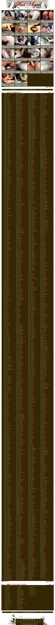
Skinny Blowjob (43, 278)
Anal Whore (6, 214)
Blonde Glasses (7, 453)
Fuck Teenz (19, 604)
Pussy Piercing (43, 126)
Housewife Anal (19, 538)
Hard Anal (18, 483)
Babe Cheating (7, 280)
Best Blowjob (6, 330)
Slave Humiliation (44, 294)
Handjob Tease (19, 482)
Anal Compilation (7, 190)
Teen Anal (42, 390)
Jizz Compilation (31, 153)
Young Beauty (43, 559)
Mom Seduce (30, 439)
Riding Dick (42, 185)
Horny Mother (18, 531)
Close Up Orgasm (19, 144)
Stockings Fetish (43, 347)
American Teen (7, 186)
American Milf (7, 184)
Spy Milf (42, 336)
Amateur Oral (6, 142)
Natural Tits (31, 473)
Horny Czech (18, 521)
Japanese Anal (31, 113)
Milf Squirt (30, 413)
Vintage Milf (43, 502)
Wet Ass (41, 515)
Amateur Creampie (7, 114)
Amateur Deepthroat (8, 119)
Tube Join (7, 587)
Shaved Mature (43, 256)
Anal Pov (6, 206)
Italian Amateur (31, 100)
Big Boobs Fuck (7, 353)
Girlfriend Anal (19, 413)
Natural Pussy (31, 471)
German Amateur (19, 383)
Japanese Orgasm (31, 142)
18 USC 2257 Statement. (27, 624)
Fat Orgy (18, 320)
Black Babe (6, 396)
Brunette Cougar (7, 521)
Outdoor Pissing (31, 524)
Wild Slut (42, 550)
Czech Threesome (19, 227)
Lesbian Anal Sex (31, 207)
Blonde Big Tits (7, 439)
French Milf (18, 374)
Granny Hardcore (19, 439)
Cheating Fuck (7, 579)
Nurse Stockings (31, 479)
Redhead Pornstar (43, 162)
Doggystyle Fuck (19, 253)
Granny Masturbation (20, 443)
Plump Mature (31, 553)
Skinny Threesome (43, 290)
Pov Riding (30, 579)
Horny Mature (18, 527)
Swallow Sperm (43, 372)
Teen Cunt (42, 402)
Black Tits (6, 430)
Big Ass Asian (7, 337)
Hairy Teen (18, 478)
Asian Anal (6, 225)
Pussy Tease (42, 131)
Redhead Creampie (43, 154)
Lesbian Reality (31, 244)
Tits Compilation (43, 465)
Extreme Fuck (18, 296)
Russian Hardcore (43, 206)
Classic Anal (18, 121)
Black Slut (6, 420)
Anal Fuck (6, 197)
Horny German (18, 524)
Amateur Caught (7, 107)
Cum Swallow (18, 201)
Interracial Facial (20, 571)
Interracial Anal (19, 561)
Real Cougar (42, 139)
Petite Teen (30, 547)
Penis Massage (31, 541)
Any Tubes (19, 586)
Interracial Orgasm (20, 579)
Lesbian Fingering (32, 221)
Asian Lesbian (7, 247)
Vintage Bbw (42, 491)
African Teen (6, 95)
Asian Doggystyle (7, 236)
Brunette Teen (7, 543)
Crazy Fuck (18, 173)
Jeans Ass (30, 150)
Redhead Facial (43, 155)
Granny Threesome (19, 449)
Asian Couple (6, 232)
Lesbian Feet (31, 219)
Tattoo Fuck (42, 379)
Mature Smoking (31, 361)
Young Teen (42, 577)
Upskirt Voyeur (43, 488)
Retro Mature (43, 177)
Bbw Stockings (7, 312)
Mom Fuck (30, 435)
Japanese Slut (31, 144)
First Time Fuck (19, 353)
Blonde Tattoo (7, 471)
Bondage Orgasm (7, 480)
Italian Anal (31, 101)
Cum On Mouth (18, 195)
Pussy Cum (42, 118)
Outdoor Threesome (32, 525)
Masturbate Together (32, 288)
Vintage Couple (43, 494)
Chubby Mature (19, 113)
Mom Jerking (30, 436)
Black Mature (6, 408)
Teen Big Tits (43, 394)
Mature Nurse (31, 341)
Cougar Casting (19, 159)
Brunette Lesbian (7, 530)
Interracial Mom (19, 578)
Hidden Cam (18, 496)
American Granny (7, 180)
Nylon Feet (30, 483)
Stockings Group (43, 350)
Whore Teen (42, 530)
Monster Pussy (31, 453)
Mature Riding (31, 353)
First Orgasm (18, 350)
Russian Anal (43, 192)
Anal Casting (6, 189)
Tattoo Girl (42, 380)
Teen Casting (43, 396)
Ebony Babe (18, 267)
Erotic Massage (19, 291)
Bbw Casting (6, 290)
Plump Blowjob (31, 550)
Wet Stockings (43, 520)
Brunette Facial (7, 525)
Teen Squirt (42, 436)
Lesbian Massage (31, 230)
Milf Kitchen (31, 400)
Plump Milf (30, 554)
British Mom (6, 506)
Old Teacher (30, 501)
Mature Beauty (31, 296)
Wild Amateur (43, 541)
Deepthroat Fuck (19, 231)
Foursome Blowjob (19, 362)
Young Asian (42, 556)
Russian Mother (43, 213)
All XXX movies (8, 586)
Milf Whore (30, 424)
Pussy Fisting (43, 119)
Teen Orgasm (42, 424)
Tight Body (42, 459)
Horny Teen (18, 535)
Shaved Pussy (43, 259)
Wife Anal (42, 533)
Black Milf (6, 409)
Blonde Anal (6, 436)
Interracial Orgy (31, 94)
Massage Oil (30, 285)
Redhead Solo (43, 165)
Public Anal (42, 107)
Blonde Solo (6, 468)
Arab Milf (6, 221)
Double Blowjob (19, 256)
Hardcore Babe (19, 486)
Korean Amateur (31, 174)
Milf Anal (30, 379)
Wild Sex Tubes (8, 604)
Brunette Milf (7, 531)
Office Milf (30, 490)
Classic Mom (18, 127)
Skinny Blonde (43, 277)
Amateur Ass (6, 97)
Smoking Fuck (43, 308)
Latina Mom (30, 191)
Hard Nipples (18, 485)
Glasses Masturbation (20, 425)
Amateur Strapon (7, 156)
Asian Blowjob (7, 231)
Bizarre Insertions (8, 388)
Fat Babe (18, 308)
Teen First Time (43, 412)
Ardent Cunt (7, 588)
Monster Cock (31, 447)
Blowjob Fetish (7, 477)
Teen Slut (42, 433)
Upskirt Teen (43, 486)
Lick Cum (30, 272)
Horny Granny (18, 525)
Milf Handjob (31, 397)
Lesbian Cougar (31, 215)
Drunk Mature (18, 261)
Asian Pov (6, 259)
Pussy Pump (42, 127)
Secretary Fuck (43, 226)
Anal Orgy (6, 202)
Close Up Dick (19, 141)
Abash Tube (7, 606)
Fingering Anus (19, 338)
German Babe (18, 385)
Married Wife (31, 283)
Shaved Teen (42, 261)
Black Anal (6, 394)
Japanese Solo (31, 145)
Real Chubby (42, 138)
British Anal (6, 495)
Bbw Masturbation (7, 300)
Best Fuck (6, 332)
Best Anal (6, 326)
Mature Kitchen (31, 332)
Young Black (42, 560)
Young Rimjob (43, 572)
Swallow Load (43, 371)
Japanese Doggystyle (32, 125)
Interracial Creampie (20, 566)
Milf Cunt (30, 389)
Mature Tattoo (31, 371)
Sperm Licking (43, 330)
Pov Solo (42, 94)
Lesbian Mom (30, 233)
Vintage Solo (43, 508)
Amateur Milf (6, 138)
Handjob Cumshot (19, 480)
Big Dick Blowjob (7, 365)
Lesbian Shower (31, 248)
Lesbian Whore (31, 268)
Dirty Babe (18, 239)
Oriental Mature (31, 513)
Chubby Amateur (19, 103)
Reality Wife (43, 147)
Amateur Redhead (7, 148)
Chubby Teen (18, 119)
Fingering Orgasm (19, 342)
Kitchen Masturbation (32, 171)
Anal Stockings (7, 208)
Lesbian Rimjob (31, 245)
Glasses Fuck (18, 424)
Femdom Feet (18, 327)
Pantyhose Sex (31, 536)
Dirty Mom (18, 247)
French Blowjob (19, 368)
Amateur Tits (6, 166)
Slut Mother (42, 300)
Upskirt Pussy (43, 485)
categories (13, 89)
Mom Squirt (30, 443)
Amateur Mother (7, 141)
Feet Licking (18, 325)
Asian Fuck (6, 241)
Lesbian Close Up (31, 213)
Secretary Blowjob (44, 225)
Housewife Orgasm (19, 542)
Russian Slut (43, 218)
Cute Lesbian (18, 213)
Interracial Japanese (20, 574)
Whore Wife (42, 532)
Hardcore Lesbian (19, 489)
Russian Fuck (43, 203)
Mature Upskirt (31, 377)
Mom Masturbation (31, 437)
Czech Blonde (18, 218)
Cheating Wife (19, 102)
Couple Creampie (19, 166)
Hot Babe (18, 537)
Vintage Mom (42, 503)
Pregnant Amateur (43, 96)
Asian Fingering (7, 238)
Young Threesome (43, 578)
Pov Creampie (31, 573)
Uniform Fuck (43, 479)
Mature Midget (31, 338)
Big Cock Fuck (7, 360)
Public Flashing (43, 112)
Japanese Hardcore (32, 130)
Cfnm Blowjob (6, 572)
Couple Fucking (19, 167)
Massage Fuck (31, 284)
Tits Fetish (42, 466)
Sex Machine (42, 236)
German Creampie (19, 394)
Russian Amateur (43, 191)
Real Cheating (43, 137)
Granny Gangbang (19, 438)
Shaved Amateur (43, 242)
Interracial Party (32, 95)
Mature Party (31, 348)
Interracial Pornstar (32, 96)
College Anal (18, 150)
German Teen (18, 407)
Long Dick (30, 279)
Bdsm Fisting (6, 318)
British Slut (6, 507)
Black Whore (6, 432)
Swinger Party (43, 377)
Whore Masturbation (44, 526)
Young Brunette (43, 562)
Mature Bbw (30, 295)
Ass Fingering (7, 272)
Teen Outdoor (43, 426)
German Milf (18, 402)
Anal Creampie (7, 192)
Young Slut (42, 574)
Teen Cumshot (43, 401)
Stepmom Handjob (43, 343)
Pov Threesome (43, 95)
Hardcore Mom (18, 490)
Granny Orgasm (19, 444)
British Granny (7, 501)
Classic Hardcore (19, 125)
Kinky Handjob (31, 161)
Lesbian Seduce (31, 247)
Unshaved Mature (43, 482)
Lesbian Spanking (31, 253)
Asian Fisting (7, 239)
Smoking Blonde (43, 303)
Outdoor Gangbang (31, 519)
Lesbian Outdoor (31, 238)
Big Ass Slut (6, 349)
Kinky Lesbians (31, 162)
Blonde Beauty (7, 438)
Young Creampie (43, 566)
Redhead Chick (43, 153)
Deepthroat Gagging (20, 232)
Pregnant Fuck (43, 98)
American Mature (7, 183)
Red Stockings (43, 148)
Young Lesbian (43, 571)
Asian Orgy (6, 256)
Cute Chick (18, 212)
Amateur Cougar (7, 112)
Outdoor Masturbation (32, 521)
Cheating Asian (7, 574)
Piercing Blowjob (31, 548)
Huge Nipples (18, 554)
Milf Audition (31, 380)
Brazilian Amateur (8, 486)
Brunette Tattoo (7, 542)
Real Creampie (43, 142)
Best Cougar (6, 331)
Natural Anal (31, 466)
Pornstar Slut (31, 567)
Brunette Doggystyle (8, 524)
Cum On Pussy (18, 196)
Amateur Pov (6, 147)
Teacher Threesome (44, 388)
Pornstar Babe (31, 559)
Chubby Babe (18, 106)
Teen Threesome (43, 443)
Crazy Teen (18, 177)
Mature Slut (30, 360)
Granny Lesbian (19, 442)
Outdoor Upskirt (31, 526)
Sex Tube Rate (20, 594)
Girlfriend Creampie (20, 415)
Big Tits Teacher (7, 383)
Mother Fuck (30, 460)
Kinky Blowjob (31, 160)
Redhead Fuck (43, 156)
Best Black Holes (20, 599)
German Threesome (19, 408)
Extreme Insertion (20, 297)
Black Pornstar (7, 415)
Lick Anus (30, 271)
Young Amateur (43, 554)
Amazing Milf (6, 174)
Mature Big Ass (31, 297)
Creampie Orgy (19, 180)
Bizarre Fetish (7, 386)
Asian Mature (6, 250)
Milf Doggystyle (31, 390)
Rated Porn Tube (20, 593)
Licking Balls (31, 273)
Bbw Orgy (6, 303)
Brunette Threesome (8, 544)
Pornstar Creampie (32, 561)
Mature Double (31, 314)
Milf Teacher (31, 419)
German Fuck (18, 396)
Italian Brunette (31, 103)
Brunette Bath (7, 513)
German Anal (18, 384)
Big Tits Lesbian (7, 380)
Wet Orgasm (42, 518)
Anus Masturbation (8, 215)
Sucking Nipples (43, 368)
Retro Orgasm (43, 180)
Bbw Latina (6, 296)
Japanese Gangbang (32, 127)
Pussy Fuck (42, 121)
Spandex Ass (42, 324)
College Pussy (19, 153)
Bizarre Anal (6, 385)
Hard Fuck (18, 484)
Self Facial (42, 232)
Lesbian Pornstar (31, 241)
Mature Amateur (31, 290)
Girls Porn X (32, 588)
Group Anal (18, 450)
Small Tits (42, 302)
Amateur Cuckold (7, 115)
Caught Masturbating (8, 571)
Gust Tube (19, 587)
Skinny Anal (42, 273)
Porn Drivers (7, 597)
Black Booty (6, 400)
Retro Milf (42, 178)
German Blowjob (19, 389)
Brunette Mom (6, 532)
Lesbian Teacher (31, 261)
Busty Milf (6, 562)
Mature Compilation (32, 308)
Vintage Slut (43, 507)
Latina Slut (30, 197)
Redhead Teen (43, 166)
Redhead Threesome (44, 167)
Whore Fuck (42, 525)
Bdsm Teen (6, 320)
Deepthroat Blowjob (20, 230)
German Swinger (19, 406)
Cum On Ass (18, 192)
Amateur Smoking (7, 153)
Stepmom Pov (42, 344)
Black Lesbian (7, 407)
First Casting (19, 347)
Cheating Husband (19, 96)
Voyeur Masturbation (44, 512)
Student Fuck (43, 356)
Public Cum (42, 108)
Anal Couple (6, 191)
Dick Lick (18, 233)
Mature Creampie (31, 309)
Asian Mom (6, 253)
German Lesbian (19, 400)
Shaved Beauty (43, 248)
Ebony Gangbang (19, 274)
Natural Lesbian (31, 468)
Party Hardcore (31, 538)
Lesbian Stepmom (31, 255)
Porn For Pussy (32, 589)
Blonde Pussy (6, 466)
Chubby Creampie (19, 108)
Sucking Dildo (43, 367)
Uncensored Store (8, 600)
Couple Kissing (19, 168)
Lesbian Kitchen (31, 227)
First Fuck (18, 349)
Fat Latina (18, 314)
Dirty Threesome (19, 250)
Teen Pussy (42, 430)
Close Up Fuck (19, 142)
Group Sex (18, 455)
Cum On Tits (18, 197)
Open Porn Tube (32, 594)
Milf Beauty (30, 383)
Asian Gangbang (7, 242)
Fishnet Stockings (20, 356)
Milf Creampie (31, 388)
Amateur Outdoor (7, 145)
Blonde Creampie (7, 447)
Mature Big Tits (31, 300)
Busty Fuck (6, 559)
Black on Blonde (7, 435)
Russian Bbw (42, 194)
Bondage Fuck (6, 479)
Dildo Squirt (18, 237)
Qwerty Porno (7, 598)
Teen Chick (42, 397)
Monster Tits (31, 454)
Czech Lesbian (19, 221)
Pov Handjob (30, 574)
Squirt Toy (42, 338)
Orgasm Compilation (32, 509)
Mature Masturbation (32, 337)
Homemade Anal (19, 501)
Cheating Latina (19, 97)
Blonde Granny (7, 454)
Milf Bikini (30, 384)
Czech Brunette (19, 219)
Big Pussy (6, 374)
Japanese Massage (31, 136)
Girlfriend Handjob (20, 418)
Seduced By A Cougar (44, 230)
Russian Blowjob (43, 196)
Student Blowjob (43, 355)
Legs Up (29, 206)
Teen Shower (42, 432)
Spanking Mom (43, 325)
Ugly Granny (42, 472)
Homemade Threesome (20, 512)
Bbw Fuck (6, 294)
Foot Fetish (18, 360)
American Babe (7, 177)
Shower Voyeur (43, 268)
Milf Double (30, 391)
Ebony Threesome (19, 289)
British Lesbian (7, 502)
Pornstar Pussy (31, 566)
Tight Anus (42, 456)
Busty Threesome (7, 568)
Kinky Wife (30, 167)
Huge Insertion (19, 553)
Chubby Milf (18, 114)
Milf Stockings (31, 414)
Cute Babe (18, 208)
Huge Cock (18, 547)
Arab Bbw (6, 218)
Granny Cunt (18, 436)
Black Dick (6, 403)
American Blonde (7, 178)
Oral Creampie (31, 503)
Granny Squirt (19, 448)
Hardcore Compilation (20, 488)
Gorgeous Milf (19, 431)
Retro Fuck (42, 174)
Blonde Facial (7, 449)
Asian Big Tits (7, 230)
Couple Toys (18, 172)
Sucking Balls (43, 360)
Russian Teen (43, 219)
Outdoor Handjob (31, 520)
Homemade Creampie (20, 502)
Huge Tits (18, 556)
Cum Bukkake (18, 185)
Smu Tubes (19, 597)
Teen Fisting (43, 413)
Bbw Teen (6, 314)
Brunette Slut (7, 538)
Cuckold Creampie (19, 183)
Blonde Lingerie (7, 459)
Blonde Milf (6, 460)
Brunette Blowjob (7, 518)
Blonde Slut (6, 467)
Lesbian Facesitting (32, 218)
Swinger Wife (43, 378)
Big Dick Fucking (7, 368)
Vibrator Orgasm (43, 489)
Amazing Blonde (7, 171)
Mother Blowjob (31, 456)
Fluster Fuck (7, 592)
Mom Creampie (31, 430)
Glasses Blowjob (19, 421)
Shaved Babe (42, 245)
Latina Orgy (30, 194)
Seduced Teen (43, 231)
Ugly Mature (42, 473)
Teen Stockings (43, 437)
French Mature (19, 373)
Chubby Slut (18, 118)
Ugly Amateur (43, 471)
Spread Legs (42, 332)
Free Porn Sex (32, 592)
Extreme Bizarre (19, 295)
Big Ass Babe (6, 338)
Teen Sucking (43, 439)
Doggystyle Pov (19, 254)
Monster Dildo (31, 450)
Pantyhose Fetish (31, 532)
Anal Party (6, 203)
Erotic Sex (18, 292)
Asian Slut (6, 262)
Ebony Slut (18, 286)
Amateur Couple (7, 113)
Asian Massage (7, 248)
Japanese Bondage (31, 119)
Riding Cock (42, 183)
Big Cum (5, 362)
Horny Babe (18, 513)
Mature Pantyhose (31, 347)
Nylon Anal (30, 480)
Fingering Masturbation (21, 341)
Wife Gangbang (43, 537)
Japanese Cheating (32, 120)
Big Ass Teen (6, 350)
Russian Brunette (43, 197)
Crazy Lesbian (19, 174)
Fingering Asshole (20, 339)
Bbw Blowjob (6, 288)
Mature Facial (31, 315)
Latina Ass (30, 179)
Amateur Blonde (7, 102)
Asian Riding (6, 261)
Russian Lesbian (43, 207)
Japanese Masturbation (32, 137)
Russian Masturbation (44, 208)
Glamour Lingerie (19, 420)
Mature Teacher (31, 372)
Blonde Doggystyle (8, 448)
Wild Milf (42, 547)
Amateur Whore (7, 167)
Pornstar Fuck (31, 562)
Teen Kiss (42, 420)
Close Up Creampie (20, 138)
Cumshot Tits (18, 206)
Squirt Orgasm (43, 337)
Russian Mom (42, 212)
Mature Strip (31, 366)
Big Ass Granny (7, 344)
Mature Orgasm (31, 344)
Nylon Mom (30, 486)
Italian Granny (31, 106)
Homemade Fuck (19, 506)
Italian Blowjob (31, 102)
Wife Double (42, 536)
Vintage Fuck (43, 495)
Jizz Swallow (31, 156)
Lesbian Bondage (31, 212)
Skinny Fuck (42, 280)
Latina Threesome (31, 202)
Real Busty (42, 136)
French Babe (18, 367)
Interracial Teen (31, 97)
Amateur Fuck (6, 127)
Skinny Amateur (43, 272)
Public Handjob (43, 113)
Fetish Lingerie (19, 337)
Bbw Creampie (6, 291)
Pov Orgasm (30, 578)
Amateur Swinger (7, 161)
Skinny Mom (42, 288)
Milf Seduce (30, 409)
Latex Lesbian (31, 177)
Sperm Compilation (44, 326)
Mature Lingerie (31, 336)
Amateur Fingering (8, 126)
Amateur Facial (7, 124)
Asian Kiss (6, 245)
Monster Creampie (31, 449)
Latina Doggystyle (32, 183)
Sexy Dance (42, 241)
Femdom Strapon (19, 332)
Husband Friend (19, 559)
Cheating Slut (19, 101)
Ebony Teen (18, 288)
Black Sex (6, 419)
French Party (18, 377)
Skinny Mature (43, 285)
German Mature (19, 401)
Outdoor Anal (31, 514)
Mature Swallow (31, 368)
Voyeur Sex (42, 514)
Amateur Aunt (6, 98)
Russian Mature (43, 209)
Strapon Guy (42, 354)
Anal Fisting (6, 196)
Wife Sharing (43, 538)
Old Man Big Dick (31, 497)
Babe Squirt (6, 284)
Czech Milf (18, 224)
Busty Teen (6, 567)
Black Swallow (7, 426)
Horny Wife (18, 536)
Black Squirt (6, 424)
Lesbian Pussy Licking (32, 243)
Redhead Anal (43, 149)
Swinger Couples (43, 374)
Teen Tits (42, 444)
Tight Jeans (42, 460)
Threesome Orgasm (43, 454)
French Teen (18, 378)
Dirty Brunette (19, 242)
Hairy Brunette (19, 462)
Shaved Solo (42, 260)
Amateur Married (7, 137)
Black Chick (6, 401)
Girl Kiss (18, 412)
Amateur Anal (6, 96)
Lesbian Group (31, 224)
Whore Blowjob (43, 524)
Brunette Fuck (7, 526)
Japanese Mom (31, 141)
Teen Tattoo (42, 442)
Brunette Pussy (7, 537)
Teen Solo (42, 435)
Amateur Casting (7, 106)
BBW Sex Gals (20, 600)
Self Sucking (43, 233)
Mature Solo (30, 362)
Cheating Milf (19, 98)
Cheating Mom (18, 100)
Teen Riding (42, 431)
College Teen (18, 155)
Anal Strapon (6, 209)
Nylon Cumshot (31, 482)
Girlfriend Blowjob (20, 414)
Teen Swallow (43, 441)
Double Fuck (18, 259)
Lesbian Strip (31, 259)
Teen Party (42, 427)
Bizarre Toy (6, 392)
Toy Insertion (43, 468)
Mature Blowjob (31, 303)
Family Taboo (18, 303)
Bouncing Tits (7, 484)
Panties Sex (30, 531)
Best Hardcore (7, 333)
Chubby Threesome (19, 120)
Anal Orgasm (6, 201)
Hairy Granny (18, 467)
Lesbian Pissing (31, 239)
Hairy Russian (19, 477)
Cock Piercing (19, 148)
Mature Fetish (31, 318)
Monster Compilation (32, 448)
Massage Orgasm (31, 286)
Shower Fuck (42, 265)
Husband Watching (19, 560)
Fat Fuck (18, 313)
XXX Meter (31, 587)
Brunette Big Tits (8, 515)
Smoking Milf (43, 309)
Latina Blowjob (31, 180)
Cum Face (18, 189)
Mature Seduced (31, 356)
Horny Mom (18, 530)
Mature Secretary (31, 355)
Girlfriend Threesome (20, 419)
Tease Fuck (42, 389)
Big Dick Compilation (8, 366)
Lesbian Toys (31, 266)
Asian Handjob (7, 243)
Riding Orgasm (43, 189)
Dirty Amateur (19, 238)
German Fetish (19, 395)
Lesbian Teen (31, 262)
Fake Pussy (18, 301)
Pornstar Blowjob (31, 560)
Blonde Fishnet (7, 450)
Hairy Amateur (19, 456)
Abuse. (35, 624)
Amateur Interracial (8, 133)
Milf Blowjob (31, 385)
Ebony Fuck (18, 273)
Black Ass (6, 395)
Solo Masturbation (44, 315)
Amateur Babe (6, 100)
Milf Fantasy (31, 392)
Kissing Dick (31, 168)
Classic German (19, 124)
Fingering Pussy (19, 343)
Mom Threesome (31, 444)
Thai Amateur (43, 447)
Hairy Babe (18, 460)
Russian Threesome (44, 220)
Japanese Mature (31, 138)
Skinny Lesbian (43, 283)
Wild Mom (42, 548)
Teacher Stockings (44, 386)
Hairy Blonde (18, 461)
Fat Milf (18, 318)
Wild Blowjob (43, 542)
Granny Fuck (18, 437)
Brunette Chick (7, 520)
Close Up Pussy (19, 145)
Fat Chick (18, 312)
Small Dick (42, 301)
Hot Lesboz (19, 605)
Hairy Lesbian (19, 471)
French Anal (18, 366)
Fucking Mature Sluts (21, 603)
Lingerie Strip (31, 277)
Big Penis (6, 373)
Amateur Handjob (7, 131)
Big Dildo (6, 371)
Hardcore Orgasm (19, 491)
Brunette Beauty (7, 514)
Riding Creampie (43, 184)
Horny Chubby (18, 519)
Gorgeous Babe (19, 426)
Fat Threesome (19, 324)
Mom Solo (30, 442)
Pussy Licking (43, 124)
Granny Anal (18, 432)
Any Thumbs (7, 609)
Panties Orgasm (31, 530)
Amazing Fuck (6, 173)
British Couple (7, 497)
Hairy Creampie (19, 465)
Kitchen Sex (30, 173)
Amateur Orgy (6, 144)
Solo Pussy (42, 319)
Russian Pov (42, 215)
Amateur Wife (6, 168)
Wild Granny (42, 543)
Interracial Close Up (20, 565)
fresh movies (25, 89)
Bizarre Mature (7, 390)
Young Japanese (43, 568)
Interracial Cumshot (20, 567)
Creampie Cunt (19, 178)
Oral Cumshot (31, 506)
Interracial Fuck (19, 572)
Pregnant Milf (43, 100)
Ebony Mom (18, 283)
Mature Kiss (30, 331)
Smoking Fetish (43, 307)
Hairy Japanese (19, 468)
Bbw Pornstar (6, 306)
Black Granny (6, 406)
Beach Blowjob (7, 321)
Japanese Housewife (32, 131)
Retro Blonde (43, 171)
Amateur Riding (7, 149)
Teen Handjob (43, 419)
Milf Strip (30, 415)
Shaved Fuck (42, 254)
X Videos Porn (32, 591)
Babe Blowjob (6, 279)
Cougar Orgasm (19, 162)
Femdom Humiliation (20, 330)
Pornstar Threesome (32, 571)
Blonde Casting (7, 443)
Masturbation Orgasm (32, 289)
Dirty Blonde (18, 241)
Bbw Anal (6, 286)
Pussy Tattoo (43, 130)
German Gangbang (19, 397)
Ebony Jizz (18, 277)
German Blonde (19, 388)
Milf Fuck (30, 395)
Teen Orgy (42, 425)
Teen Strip (42, 438)
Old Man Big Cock (31, 496)
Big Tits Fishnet (7, 377)
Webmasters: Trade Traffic (29, 619)
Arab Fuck (6, 219)
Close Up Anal (19, 136)
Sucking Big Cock (43, 361)
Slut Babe (42, 297)
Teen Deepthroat (43, 403)
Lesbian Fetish (31, 220)
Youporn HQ (7, 605)
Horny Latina (18, 526)
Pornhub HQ (7, 594)
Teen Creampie (43, 400)
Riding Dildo (43, 186)
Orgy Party (30, 512)
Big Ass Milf (6, 347)
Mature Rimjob (31, 354)
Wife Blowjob (43, 535)
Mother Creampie (31, 459)
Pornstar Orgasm (31, 565)
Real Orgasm (42, 143)
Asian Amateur (7, 224)
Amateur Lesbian (7, 136)
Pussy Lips (42, 125)
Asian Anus (6, 226)
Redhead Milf (43, 160)
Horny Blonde (18, 515)
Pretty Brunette (43, 102)
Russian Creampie (43, 201)
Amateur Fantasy (7, 125)
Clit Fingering (19, 131)
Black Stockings (7, 425)
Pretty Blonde (43, 101)
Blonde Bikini (7, 441)
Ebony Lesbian (19, 278)
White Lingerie (43, 521)
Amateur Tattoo (7, 162)
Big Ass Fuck (6, 343)
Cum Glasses (18, 190)
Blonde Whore (6, 474)
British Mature (7, 503)
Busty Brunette (7, 555)
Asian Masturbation (8, 249)
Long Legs (30, 280)
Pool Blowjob (31, 556)
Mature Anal (30, 291)
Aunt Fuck (6, 277)
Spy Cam (41, 333)
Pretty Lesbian (43, 103)
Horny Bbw (18, 514)
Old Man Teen (31, 500)
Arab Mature (6, 220)
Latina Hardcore (31, 186)
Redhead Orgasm (43, 161)
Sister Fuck (42, 271)
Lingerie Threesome (32, 278)
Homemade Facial (19, 503)
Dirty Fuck (18, 243)
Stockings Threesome (44, 353)
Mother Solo (30, 465)
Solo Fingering (43, 314)
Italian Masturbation (32, 107)
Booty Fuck (6, 483)
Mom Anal (30, 425)
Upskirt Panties (43, 484)
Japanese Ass (31, 114)
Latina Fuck (30, 184)
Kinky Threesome (31, 166)
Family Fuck (18, 302)
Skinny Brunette (43, 279)
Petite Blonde (31, 544)
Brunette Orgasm (7, 533)
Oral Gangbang (31, 507)
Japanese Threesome (32, 149)
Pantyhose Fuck (31, 533)
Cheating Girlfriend (20, 94)
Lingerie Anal (31, 274)
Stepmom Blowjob (43, 341)
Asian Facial (6, 237)
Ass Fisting (6, 273)
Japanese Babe (31, 115)
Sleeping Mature (43, 296)
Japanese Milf (31, 139)
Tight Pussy (42, 462)
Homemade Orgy (19, 509)
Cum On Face (18, 194)
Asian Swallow (7, 266)
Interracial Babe (19, 562)
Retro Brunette (43, 173)
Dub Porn (7, 591)
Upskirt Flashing (43, 483)
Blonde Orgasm (7, 462)
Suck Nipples (43, 359)
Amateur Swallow (7, 160)
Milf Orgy (30, 403)
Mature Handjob (31, 327)
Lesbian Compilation (32, 214)
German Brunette (19, 390)
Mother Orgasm (31, 462)
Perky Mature (31, 543)
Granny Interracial (20, 441)
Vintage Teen (43, 509)
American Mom (6, 185)
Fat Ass (17, 307)
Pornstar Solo (31, 568)
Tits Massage (43, 467)
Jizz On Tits (31, 155)
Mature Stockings (31, 365)
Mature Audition (31, 294)
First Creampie (19, 348)
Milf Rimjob (30, 408)
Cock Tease (18, 149)
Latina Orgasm (31, 192)
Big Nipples (6, 372)
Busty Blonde (6, 554)
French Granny (19, 372)
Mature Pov (30, 350)
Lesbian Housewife (32, 225)
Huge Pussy (18, 555)
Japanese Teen (31, 148)
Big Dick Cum (6, 367)
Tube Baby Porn (20, 598)
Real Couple (42, 141)
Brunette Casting (7, 519)
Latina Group (31, 185)
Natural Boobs (31, 467)
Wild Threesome (43, 553)
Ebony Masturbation (20, 279)
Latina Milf (30, 190)
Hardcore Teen (19, 495)
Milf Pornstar (31, 406)
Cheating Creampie (8, 578)
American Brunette (8, 179)
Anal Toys (6, 213)
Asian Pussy (6, 260)
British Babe (6, 496)
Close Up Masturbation (20, 143)
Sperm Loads (42, 331)
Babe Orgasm (6, 283)
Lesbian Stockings (32, 256)
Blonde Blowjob (7, 442)
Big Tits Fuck (7, 378)
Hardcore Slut (19, 494)
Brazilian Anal (7, 488)
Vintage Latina (43, 497)
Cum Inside (18, 191)
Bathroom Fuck (7, 285)
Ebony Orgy (18, 285)
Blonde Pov (6, 465)
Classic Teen (18, 130)
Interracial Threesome (32, 98)
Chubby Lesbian (19, 112)
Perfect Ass (30, 542)
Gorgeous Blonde (19, 427)
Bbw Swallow (6, 313)
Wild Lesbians (43, 544)
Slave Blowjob (43, 291)
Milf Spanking (31, 412)
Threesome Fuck (43, 453)
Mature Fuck (30, 324)
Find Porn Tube (32, 593)
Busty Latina (6, 560)
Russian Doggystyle (44, 202)
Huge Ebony (18, 550)
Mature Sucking (31, 367)
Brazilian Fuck (7, 489)
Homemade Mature (19, 508)
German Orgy (18, 403)
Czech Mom (18, 225)
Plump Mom (30, 555)
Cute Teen (18, 215)
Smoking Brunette (43, 306)
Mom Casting (30, 427)
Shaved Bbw (42, 247)
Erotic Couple (19, 290)
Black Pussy (6, 418)
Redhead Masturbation (44, 159)
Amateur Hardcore (7, 132)
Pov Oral (30, 577)
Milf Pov (30, 407)
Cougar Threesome (19, 165)
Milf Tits (30, 421)
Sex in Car (42, 239)
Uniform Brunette (43, 478)
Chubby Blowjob (19, 107)
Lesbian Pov (30, 242)
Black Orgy (6, 414)
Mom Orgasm (30, 438)
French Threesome (19, 379)
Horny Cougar (18, 520)
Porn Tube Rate (20, 591)
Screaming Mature (43, 224)
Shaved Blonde (43, 250)
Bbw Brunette (6, 289)
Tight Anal (42, 455)
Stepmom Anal (43, 339)
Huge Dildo (18, 549)
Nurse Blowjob (31, 478)
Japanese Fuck (31, 126)
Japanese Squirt (31, 147)
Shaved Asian (43, 244)
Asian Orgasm (6, 255)
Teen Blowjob (43, 395)
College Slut (18, 154)
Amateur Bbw (6, 101)
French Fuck (18, 371)
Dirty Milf (18, 245)
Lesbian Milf (31, 232)
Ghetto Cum (18, 409)
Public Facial (43, 109)
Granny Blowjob (19, 433)
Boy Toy (5, 485)
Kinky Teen (30, 165)
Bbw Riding (6, 308)
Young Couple (43, 565)
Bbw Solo (6, 309)
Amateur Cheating (7, 108)
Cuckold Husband (19, 184)
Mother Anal (30, 455)
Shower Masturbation (44, 266)
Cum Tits (18, 202)
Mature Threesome (31, 373)
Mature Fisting (31, 320)
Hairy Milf (18, 474)
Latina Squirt (31, 200)
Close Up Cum (18, 139)
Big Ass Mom (6, 348)
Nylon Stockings (31, 488)
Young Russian (43, 573)
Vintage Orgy (43, 506)
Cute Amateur (18, 207)
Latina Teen (30, 201)
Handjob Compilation (20, 479)
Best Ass (6, 327)
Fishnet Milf (18, 355)
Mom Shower (30, 441)
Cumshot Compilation (20, 203)
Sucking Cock (43, 365)
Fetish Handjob (19, 336)
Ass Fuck (6, 274)
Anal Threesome (7, 212)
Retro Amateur (43, 168)
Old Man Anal (31, 495)
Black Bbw (6, 397)
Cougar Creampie (19, 160)
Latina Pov (30, 196)
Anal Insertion (7, 200)
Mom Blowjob (30, 426)
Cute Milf (18, 214)
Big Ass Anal (6, 336)
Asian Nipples (7, 254)
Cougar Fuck (18, 161)
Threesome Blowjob (44, 450)
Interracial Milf (19, 577)
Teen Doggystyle (43, 406)
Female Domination (20, 326)
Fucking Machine (19, 380)
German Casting (19, 391)
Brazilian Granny (7, 490)
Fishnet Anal (18, 354)
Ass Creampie (6, 271)
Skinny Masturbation (44, 284)
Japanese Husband (31, 132)
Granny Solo (18, 447)
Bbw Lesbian (6, 297)
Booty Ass (6, 482)
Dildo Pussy (18, 236)
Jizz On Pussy (31, 154)
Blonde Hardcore (7, 455)
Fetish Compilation (20, 333)
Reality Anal (43, 144)
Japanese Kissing (31, 133)
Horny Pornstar (19, 532)
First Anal (18, 344)
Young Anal (42, 555)
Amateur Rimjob (7, 150)
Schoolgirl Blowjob (44, 221)
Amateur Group (7, 130)
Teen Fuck (42, 414)
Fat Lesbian (18, 315)
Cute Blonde (18, 209)
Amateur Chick (7, 109)
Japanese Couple (31, 121)
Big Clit (6, 354)
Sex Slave (42, 238)
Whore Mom (42, 527)
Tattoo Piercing (43, 383)
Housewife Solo (19, 543)
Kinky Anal (30, 159)
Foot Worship (18, 361)
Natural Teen (31, 472)
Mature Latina (31, 333)
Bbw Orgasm (6, 302)
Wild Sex (42, 549)
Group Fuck (18, 453)
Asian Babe (6, 227)
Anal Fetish (6, 195)
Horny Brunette (19, 518)
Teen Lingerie (43, 421)
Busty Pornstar (7, 565)
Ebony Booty (18, 271)
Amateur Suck (6, 159)
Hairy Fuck (18, 466)
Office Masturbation (32, 489)
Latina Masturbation (32, 189)
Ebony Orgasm (18, 284)
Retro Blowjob (43, 172)
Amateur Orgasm (7, 143)
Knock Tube (19, 589)
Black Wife (6, 433)
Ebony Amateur (19, 265)
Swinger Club (43, 373)
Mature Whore (31, 378)
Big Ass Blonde (7, 339)
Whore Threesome (43, 531)
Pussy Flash (42, 120)
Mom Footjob (30, 433)
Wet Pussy (42, 519)
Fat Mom (17, 319)
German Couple (19, 392)
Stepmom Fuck (43, 342)
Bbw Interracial (7, 295)
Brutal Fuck (6, 547)
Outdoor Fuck (31, 518)
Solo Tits (42, 320)
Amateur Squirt (7, 155)
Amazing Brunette (7, 172)
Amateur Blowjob (7, 103)
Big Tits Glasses (7, 379)
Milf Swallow (31, 418)
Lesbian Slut (31, 250)
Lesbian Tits (31, 265)
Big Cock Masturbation (8, 361)
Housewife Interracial (20, 541)
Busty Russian (7, 566)
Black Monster (7, 412)
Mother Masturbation (32, 461)
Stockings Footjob (44, 348)
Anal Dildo (6, 194)
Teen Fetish (42, 409)
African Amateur (7, 94)
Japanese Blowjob (31, 118)
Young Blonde (43, 561)
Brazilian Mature (7, 491)
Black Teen (6, 427)
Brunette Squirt (7, 541)
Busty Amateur (7, 548)
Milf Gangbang (31, 396)
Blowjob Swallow (7, 478)
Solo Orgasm (42, 318)
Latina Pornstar (31, 195)
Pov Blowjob (30, 572)
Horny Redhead (19, 533)
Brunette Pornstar (8, 535)
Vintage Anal (43, 490)
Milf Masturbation (32, 401)
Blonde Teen (6, 472)
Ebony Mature (18, 280)
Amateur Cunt (6, 118)
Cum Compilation (19, 186)
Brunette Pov (6, 536)
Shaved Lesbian (43, 255)
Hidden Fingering (19, 497)
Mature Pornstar (31, 349)
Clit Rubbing (18, 133)
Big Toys (6, 384)
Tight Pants (42, 461)
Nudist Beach (31, 477)
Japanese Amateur (31, 112)
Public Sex (42, 115)
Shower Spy (42, 267)
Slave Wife (42, 295)
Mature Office (31, 343)
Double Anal (18, 255)
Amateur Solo (6, 154)
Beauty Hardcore (7, 325)
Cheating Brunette (8, 577)
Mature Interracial (32, 330)
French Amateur (19, 365)
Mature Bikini (31, 301)
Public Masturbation (44, 114)
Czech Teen (18, 226)
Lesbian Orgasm (31, 236)
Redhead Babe (43, 150)
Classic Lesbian (19, 126)
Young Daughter (43, 567)
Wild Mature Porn (32, 586)
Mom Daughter (31, 432)
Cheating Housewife (20, 95)
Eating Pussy (18, 262)
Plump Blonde (31, 549)
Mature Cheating (31, 307)
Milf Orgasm (30, 402)
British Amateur (7, 494)
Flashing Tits (19, 359)
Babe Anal (6, 278)
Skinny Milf (42, 286)
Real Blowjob (43, 133)
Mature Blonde (31, 302)
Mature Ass (30, 292)
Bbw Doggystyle (7, 292)
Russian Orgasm (43, 214)
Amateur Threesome (8, 165)
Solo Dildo (42, 313)
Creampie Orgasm (19, 179)
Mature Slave (31, 359)
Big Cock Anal (7, 355)
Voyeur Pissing (43, 513)
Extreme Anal (18, 294)
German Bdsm (18, 386)
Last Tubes (7, 593)
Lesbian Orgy (31, 237)
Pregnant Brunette (44, 97)
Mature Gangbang (31, 325)
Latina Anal (30, 178)
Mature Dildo (31, 312)
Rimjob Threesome (43, 190)
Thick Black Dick (43, 448)
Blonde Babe (6, 437)
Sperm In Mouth (43, 327)
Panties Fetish (31, 527)
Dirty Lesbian (19, 244)
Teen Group (42, 418)
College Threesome (20, 156)
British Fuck (6, 500)
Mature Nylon (31, 342)
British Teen (6, 508)
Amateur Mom (6, 139)
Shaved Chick (43, 253)
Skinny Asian (43, 274)
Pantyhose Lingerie (32, 535)
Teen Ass (42, 391)
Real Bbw (42, 132)
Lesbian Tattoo (31, 260)
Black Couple (6, 402)
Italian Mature (31, 108)
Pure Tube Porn (20, 592)
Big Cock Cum (6, 359)
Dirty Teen (18, 249)
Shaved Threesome (43, 262)
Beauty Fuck (6, 324)
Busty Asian (6, 550)
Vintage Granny (43, 496)
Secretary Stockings (44, 227)
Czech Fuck (18, 220)
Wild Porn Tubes (8, 603)
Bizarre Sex (6, 391)
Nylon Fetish (31, 484)
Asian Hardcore (7, 244)
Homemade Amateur (19, 500)
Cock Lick (18, 147)
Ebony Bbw (18, 268)
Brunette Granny (7, 527)
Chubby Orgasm (19, 115)
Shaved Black (43, 249)
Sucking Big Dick (43, 362)
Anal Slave (6, 207)
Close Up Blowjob (19, 137)
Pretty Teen (42, 106)
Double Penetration (20, 260)
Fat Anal (18, 306)
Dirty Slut (18, 248)
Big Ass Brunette (7, 341)
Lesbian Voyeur (31, 267)
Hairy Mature (18, 473)
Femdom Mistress (19, 331)
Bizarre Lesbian (7, 389)
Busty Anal (6, 549)
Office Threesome (31, 491)
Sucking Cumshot (43, 366)
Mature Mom (30, 339)
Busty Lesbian (7, 561)
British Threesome (8, 509)
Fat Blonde (18, 309)
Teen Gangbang (43, 415)
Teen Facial (42, 408)
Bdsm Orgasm (6, 319)
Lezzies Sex (19, 606)
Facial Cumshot (19, 300)
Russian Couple (43, 200)
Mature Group (31, 326)
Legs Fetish (30, 203)
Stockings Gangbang (44, 349)
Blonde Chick (6, 444)
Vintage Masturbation (44, 500)
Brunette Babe (7, 512)
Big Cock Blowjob (7, 356)
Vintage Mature (43, 501)
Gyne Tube (19, 588)
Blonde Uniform (7, 473)
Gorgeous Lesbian (19, 430)
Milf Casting (31, 386)
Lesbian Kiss (31, 226)
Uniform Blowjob (43, 477)
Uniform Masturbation (44, 480)
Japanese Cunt (31, 124)
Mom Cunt (30, 431)
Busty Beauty (6, 553)
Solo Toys (42, 321)
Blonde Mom (6, 461)
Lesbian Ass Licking (32, 208)
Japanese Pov (31, 143)
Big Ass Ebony (7, 342)
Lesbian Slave (31, 249)
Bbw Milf (6, 301)
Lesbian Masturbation (32, 231)
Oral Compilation (31, 502)
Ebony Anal (18, 266)
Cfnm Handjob (6, 573)
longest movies (32, 89)
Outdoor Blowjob (31, 515)
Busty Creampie (7, 556)
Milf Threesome (31, 420)
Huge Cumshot (18, 548)
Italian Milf (31, 109)
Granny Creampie (19, 435)
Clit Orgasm (18, 132)
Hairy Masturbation (20, 472)
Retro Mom (42, 179)
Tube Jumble (7, 599)
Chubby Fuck (18, 109)
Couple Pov (18, 171)
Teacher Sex (42, 385)
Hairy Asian (18, 459)
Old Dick (30, 494)
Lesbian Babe (31, 209)
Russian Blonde (43, 195)
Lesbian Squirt (31, 254)
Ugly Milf (42, 474)
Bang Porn (7, 589)
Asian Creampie (7, 233)
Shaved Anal (42, 243)
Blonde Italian (7, 456)
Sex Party (42, 237)
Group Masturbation (20, 454)
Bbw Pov (5, 307)
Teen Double (42, 407)
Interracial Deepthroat (21, 568)
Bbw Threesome (7, 315)
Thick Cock (42, 449)
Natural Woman (31, 474)
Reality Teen (43, 145)
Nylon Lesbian (31, 485)
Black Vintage (7, 431)
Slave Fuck (42, 292)
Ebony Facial (18, 272)
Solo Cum (42, 312)
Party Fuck (30, 537)
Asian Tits (6, 268)
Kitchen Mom (30, 172)
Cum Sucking (18, 200)
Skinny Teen (42, 289)
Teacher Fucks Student (45, 384)
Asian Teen (6, 267)
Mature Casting (31, 306)
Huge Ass (18, 544)
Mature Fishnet (31, 319)
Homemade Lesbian (19, 507)
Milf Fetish (30, 394)
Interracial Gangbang (20, 573)
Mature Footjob (31, 321)
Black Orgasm (6, 413)
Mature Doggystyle (32, 313)
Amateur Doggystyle (8, 121)
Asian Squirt (6, 265)
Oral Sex (30, 508)
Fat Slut (18, 321)
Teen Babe (42, 392)
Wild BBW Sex (20, 609)
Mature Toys (30, 374)
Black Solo (6, 421)
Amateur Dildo (7, 120)
